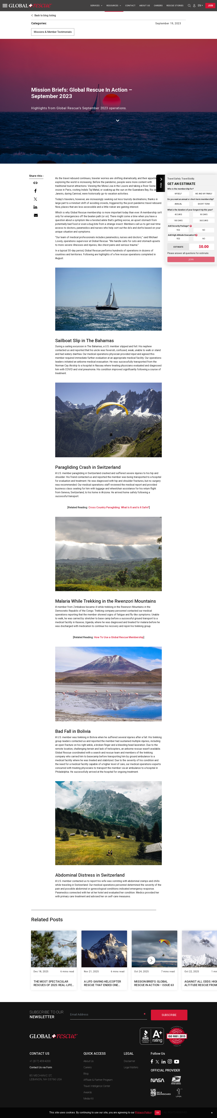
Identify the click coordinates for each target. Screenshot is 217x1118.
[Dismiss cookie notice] (211, 1112)
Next (151, 960)
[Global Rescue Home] (30, 6)
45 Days (178, 214)
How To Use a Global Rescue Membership (118, 637)
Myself (178, 193)
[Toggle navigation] (4, 5)
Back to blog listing (43, 15)
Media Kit (88, 1098)
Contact (130, 5)
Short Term (204, 204)
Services (96, 5)
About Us (144, 5)
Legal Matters (131, 1067)
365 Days (204, 220)
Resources (113, 5)
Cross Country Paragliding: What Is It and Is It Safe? (118, 507)
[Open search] (189, 5)
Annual (178, 204)
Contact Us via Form (41, 1067)
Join (210, 5)
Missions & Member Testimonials (53, 31)
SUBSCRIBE (169, 1015)
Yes (178, 230)
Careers (158, 5)
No (203, 230)
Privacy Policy (143, 1112)
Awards (88, 1092)
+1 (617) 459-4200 (40, 1061)
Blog (86, 1073)
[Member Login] (194, 5)
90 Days (203, 214)
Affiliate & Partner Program (98, 1079)
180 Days (178, 220)
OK (157, 1113)
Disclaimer (129, 1061)
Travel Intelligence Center (97, 1086)
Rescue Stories (174, 5)
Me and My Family (203, 193)
